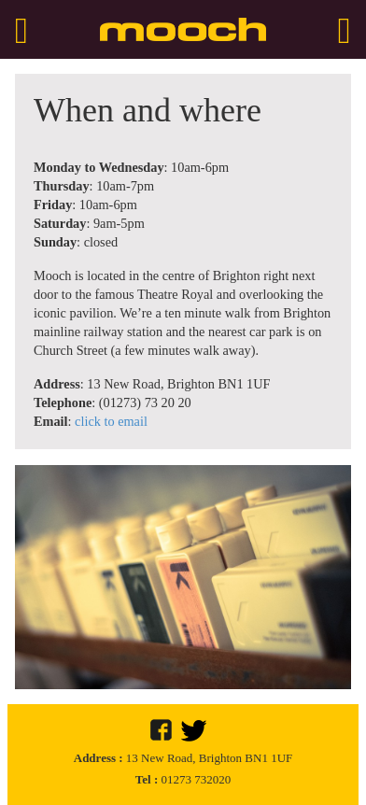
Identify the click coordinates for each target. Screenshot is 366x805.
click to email (111, 421)
